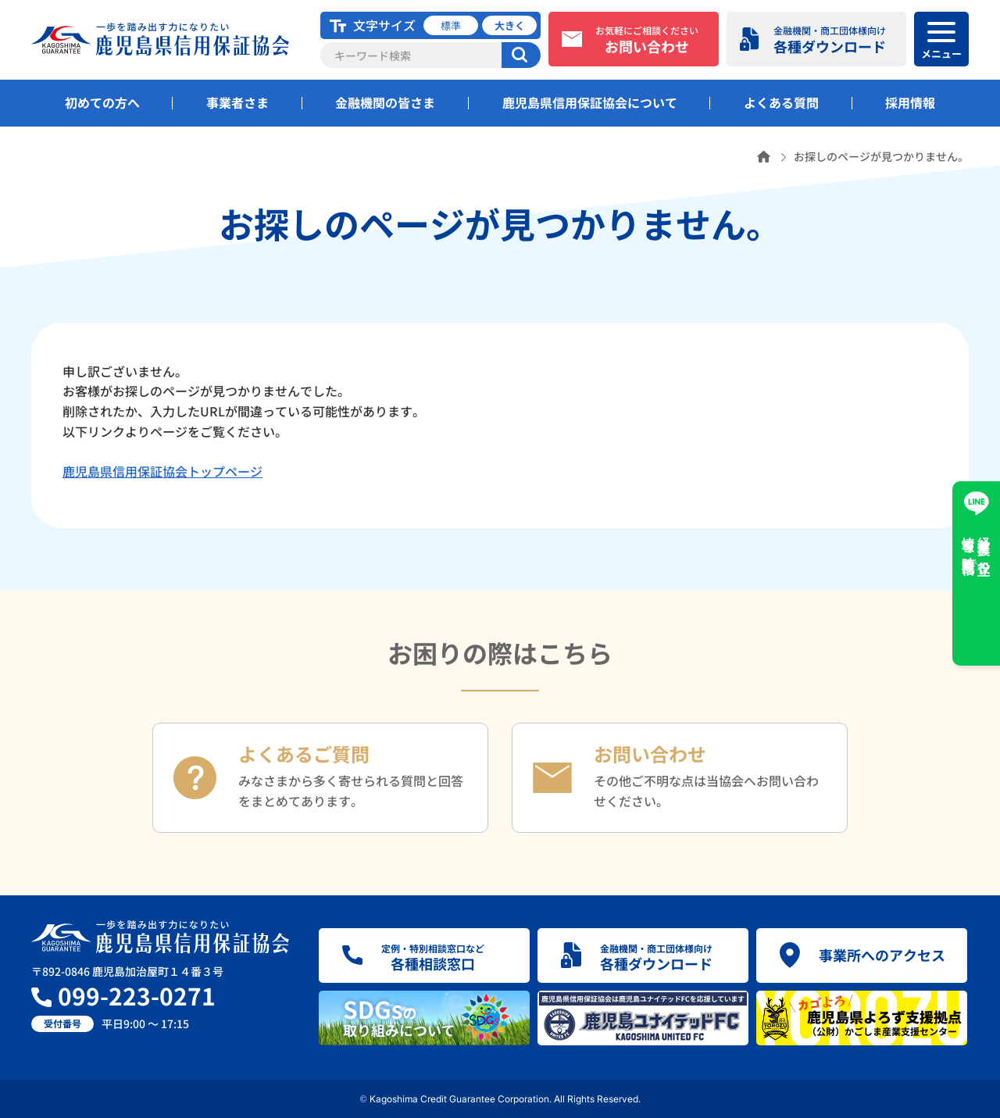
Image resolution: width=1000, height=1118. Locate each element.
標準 (451, 25)
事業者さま (237, 102)
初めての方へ (102, 102)
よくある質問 (781, 102)
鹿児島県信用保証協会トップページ (162, 471)
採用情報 (910, 102)
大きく (510, 25)
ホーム (763, 156)
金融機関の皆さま (385, 102)
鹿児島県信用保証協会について (589, 102)
